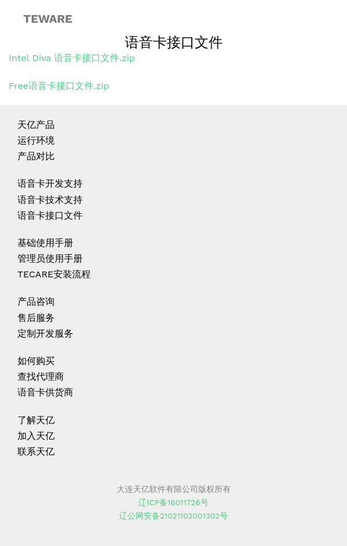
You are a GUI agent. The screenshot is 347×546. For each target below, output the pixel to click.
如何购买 (36, 360)
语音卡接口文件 (50, 215)
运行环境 (36, 140)
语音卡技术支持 (50, 199)
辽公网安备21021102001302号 (173, 515)
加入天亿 (36, 435)
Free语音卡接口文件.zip (59, 85)
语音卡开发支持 (50, 183)
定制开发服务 (45, 333)
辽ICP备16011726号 (173, 502)
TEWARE (47, 19)
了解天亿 (36, 420)
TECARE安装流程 (54, 274)
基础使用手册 (45, 242)
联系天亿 (36, 451)
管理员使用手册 (50, 258)
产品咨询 (36, 301)
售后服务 (36, 317)
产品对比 (36, 156)
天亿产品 (36, 124)
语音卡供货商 (45, 392)
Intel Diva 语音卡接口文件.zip (72, 57)
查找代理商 (40, 376)
